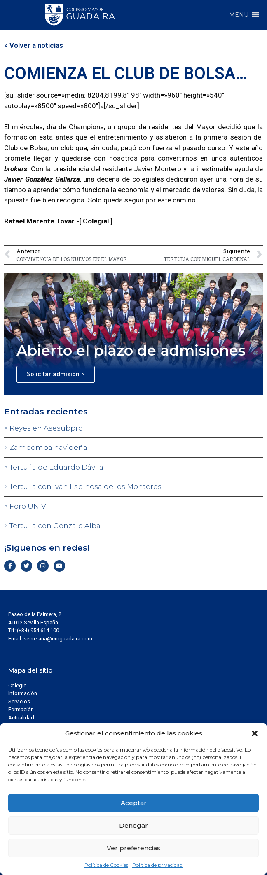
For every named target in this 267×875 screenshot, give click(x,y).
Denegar (133, 825)
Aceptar (134, 803)
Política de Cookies (106, 865)
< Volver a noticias (33, 45)
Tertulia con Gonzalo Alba (54, 525)
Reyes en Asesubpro (45, 428)
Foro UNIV (27, 506)
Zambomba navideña (47, 447)
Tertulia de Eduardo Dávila (55, 467)
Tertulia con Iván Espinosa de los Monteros (85, 486)
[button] (255, 733)
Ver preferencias (133, 848)
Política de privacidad (157, 865)
